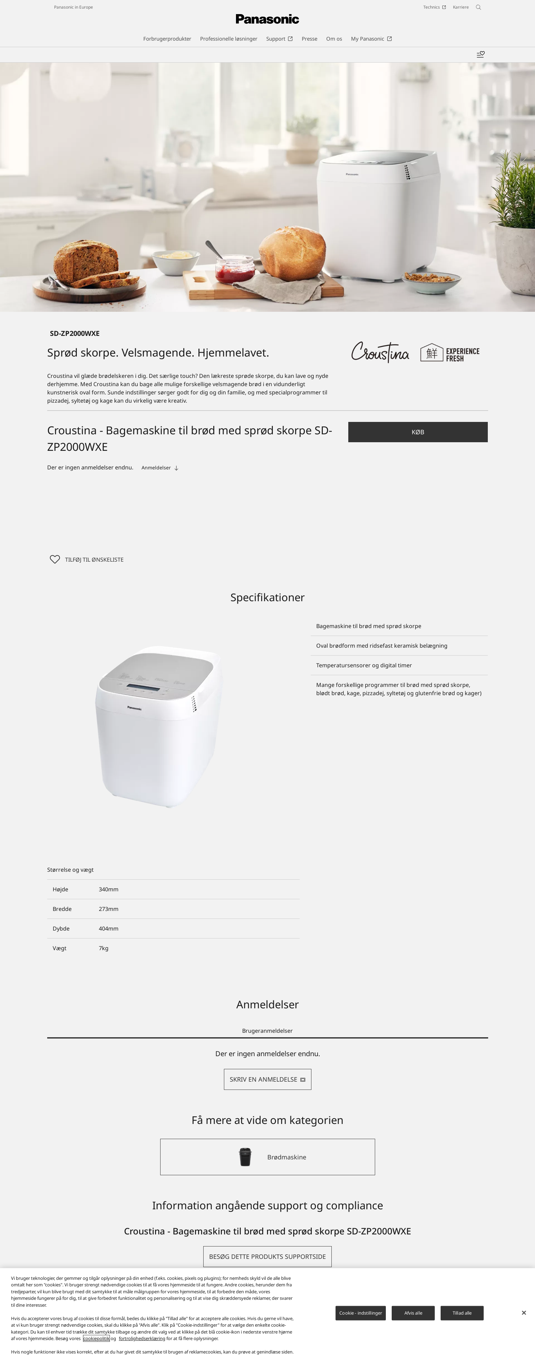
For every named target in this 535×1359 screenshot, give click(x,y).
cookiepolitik (96, 1338)
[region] (267, 1313)
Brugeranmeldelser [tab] (267, 1032)
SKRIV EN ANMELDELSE (268, 1080)
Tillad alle (462, 1313)
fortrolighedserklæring (142, 1338)
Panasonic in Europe (73, 7)
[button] (418, 432)
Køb (418, 432)
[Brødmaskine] (267, 1158)
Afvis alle (413, 1313)
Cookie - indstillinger (360, 1313)
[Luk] (524, 1312)
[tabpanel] (267, 1071)
